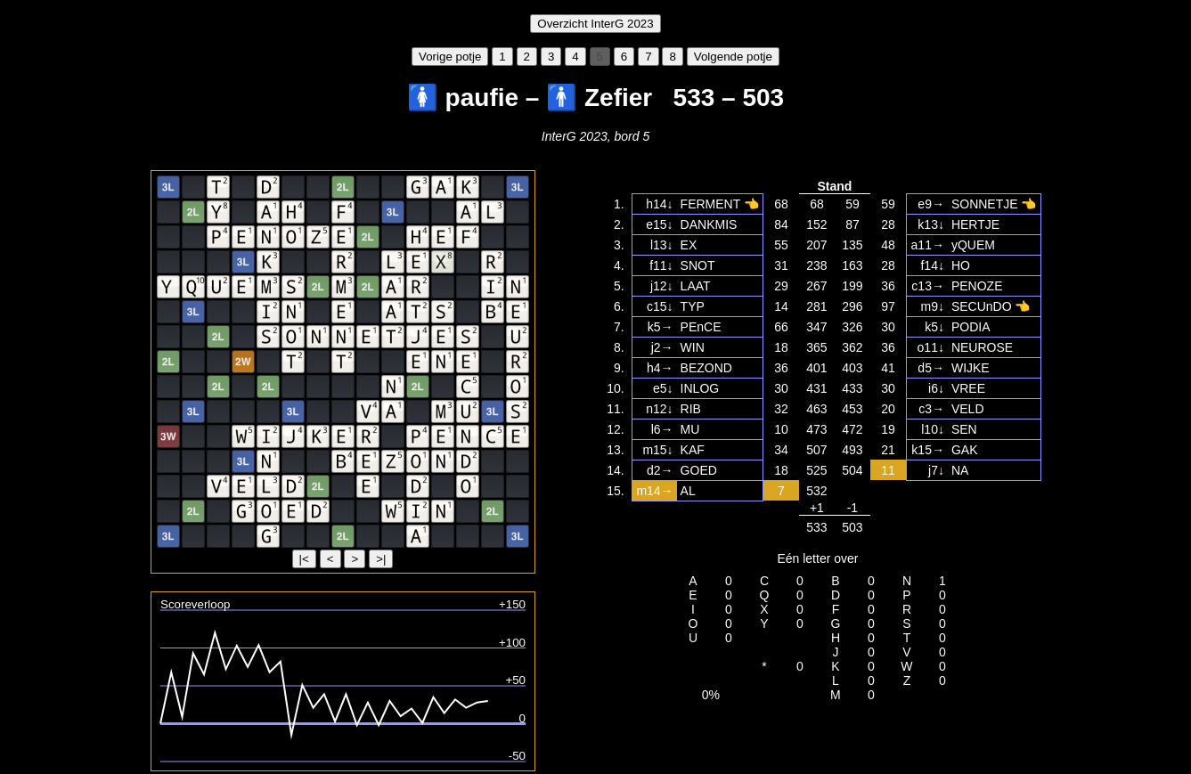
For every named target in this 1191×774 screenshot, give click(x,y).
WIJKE (970, 368)
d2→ (660, 470)
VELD (967, 409)
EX (689, 245)
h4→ (660, 368)
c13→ (927, 286)
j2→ (662, 347)
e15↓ (659, 224)
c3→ (931, 409)
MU (690, 429)
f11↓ (661, 265)
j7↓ (936, 470)
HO (960, 265)
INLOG (700, 388)
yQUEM (973, 245)
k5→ (660, 327)
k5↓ (934, 327)
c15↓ (660, 306)
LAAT (696, 286)
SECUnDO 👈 (991, 306)
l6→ (662, 429)
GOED (699, 470)
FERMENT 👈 (720, 204)
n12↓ (659, 409)
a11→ (927, 245)
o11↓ (931, 347)
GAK (964, 450)
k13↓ (931, 224)
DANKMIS (709, 224)
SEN (964, 429)
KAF (693, 450)
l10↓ (932, 429)
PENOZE (977, 286)
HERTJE (975, 224)
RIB (691, 409)
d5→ (931, 368)
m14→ (654, 491)
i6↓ (936, 388)
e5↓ (663, 388)
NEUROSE (982, 347)
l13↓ (661, 245)
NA (959, 470)
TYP (693, 306)
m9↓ (931, 306)
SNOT (698, 265)
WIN (693, 347)
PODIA (971, 327)
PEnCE (701, 327)
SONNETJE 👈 (994, 204)
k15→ (927, 450)
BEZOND (706, 368)
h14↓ (659, 204)
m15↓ (657, 450)
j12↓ (661, 286)
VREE (968, 388)
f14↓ (931, 265)
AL (688, 491)
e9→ (931, 204)
